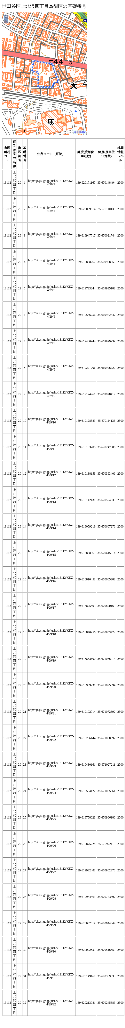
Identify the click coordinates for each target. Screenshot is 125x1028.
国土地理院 (80, 132)
